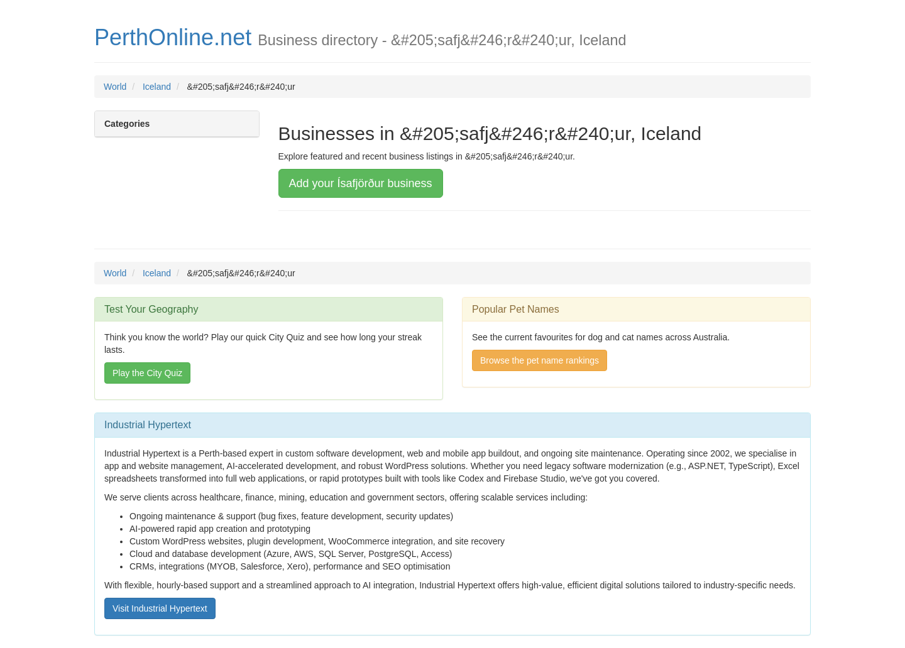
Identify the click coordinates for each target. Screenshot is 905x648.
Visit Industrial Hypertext (159, 608)
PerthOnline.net (172, 37)
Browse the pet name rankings (539, 360)
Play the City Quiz (147, 373)
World (115, 87)
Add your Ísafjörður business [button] (360, 183)
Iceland (157, 87)
